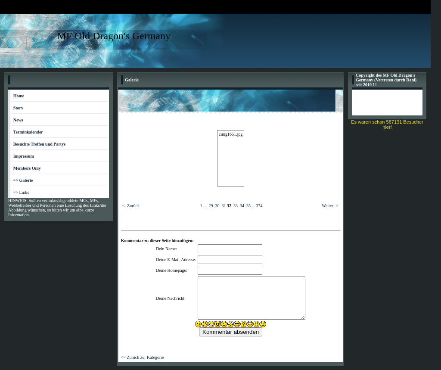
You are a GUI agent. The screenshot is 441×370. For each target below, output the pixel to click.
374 (259, 205)
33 (235, 205)
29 (210, 205)
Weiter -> (330, 205)
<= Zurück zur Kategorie (142, 357)
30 (217, 205)
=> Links (21, 192)
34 (242, 205)
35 (248, 205)
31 (223, 205)
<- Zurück (131, 205)
